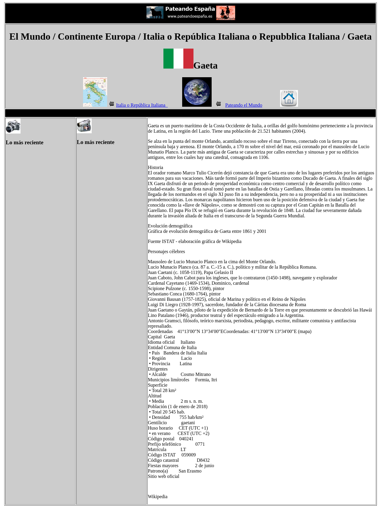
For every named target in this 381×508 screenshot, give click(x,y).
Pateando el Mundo (243, 105)
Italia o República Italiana (142, 105)
